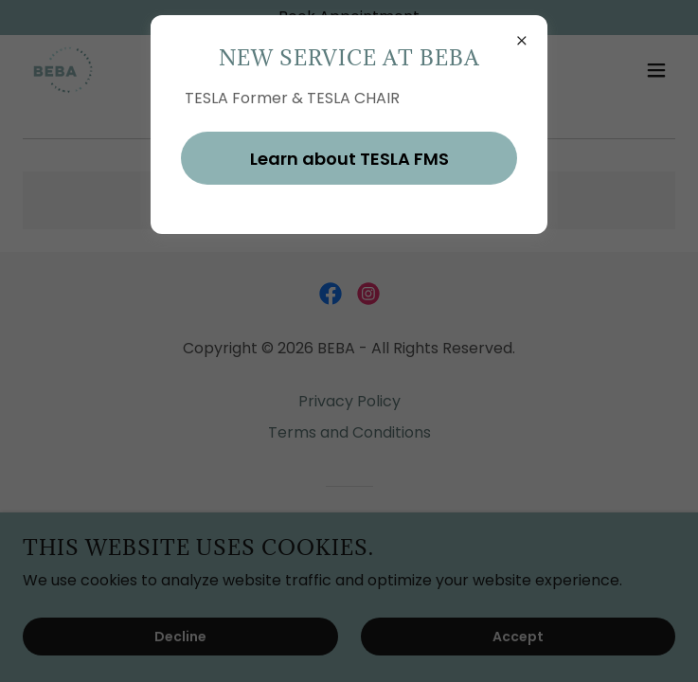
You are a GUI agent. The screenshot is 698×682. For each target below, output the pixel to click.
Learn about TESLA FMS (349, 158)
